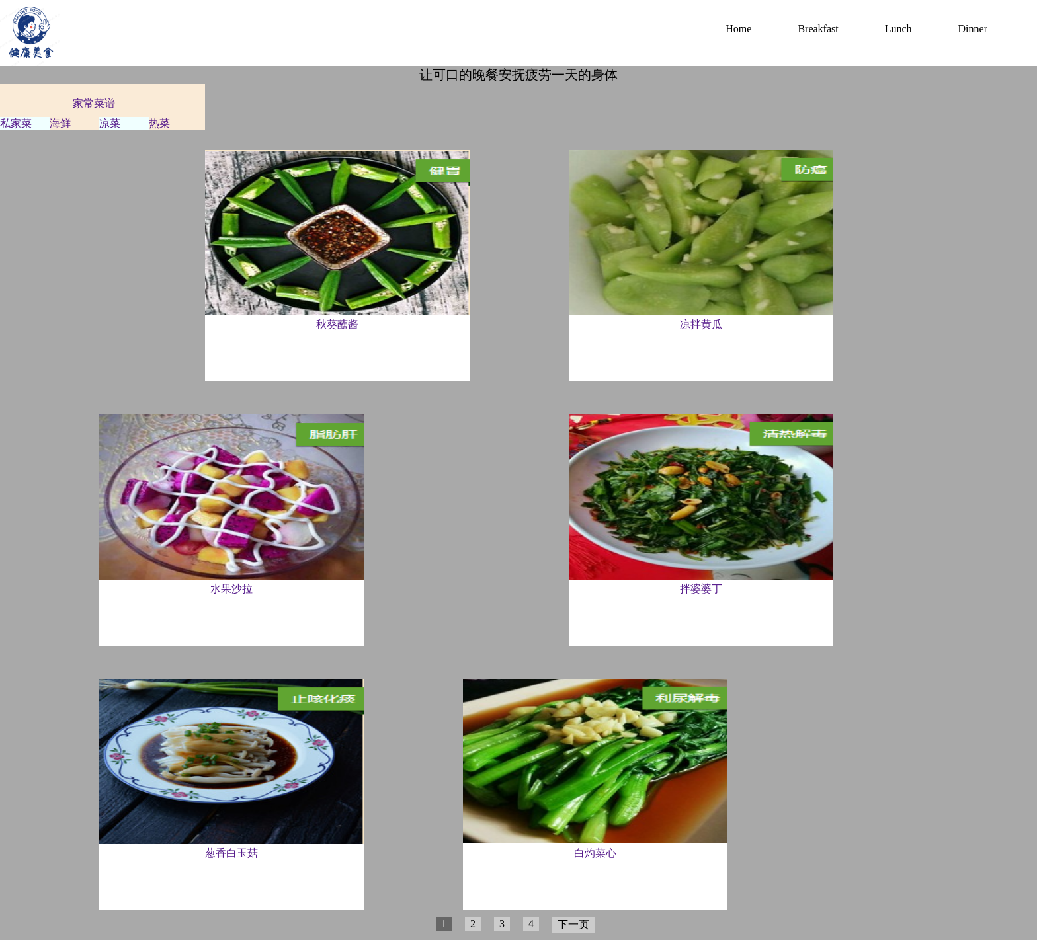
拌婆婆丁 (701, 588)
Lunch (898, 28)
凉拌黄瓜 (701, 324)
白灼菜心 (595, 853)
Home (738, 28)
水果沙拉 (231, 588)
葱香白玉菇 (231, 853)
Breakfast (818, 28)
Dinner (972, 28)
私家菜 (16, 123)
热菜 (159, 123)
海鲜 (60, 123)
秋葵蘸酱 (337, 324)
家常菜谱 (94, 103)
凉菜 (109, 123)
